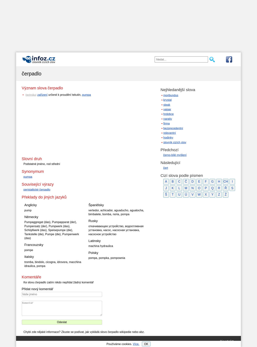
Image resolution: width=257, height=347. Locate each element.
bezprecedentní (173, 128)
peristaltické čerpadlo (37, 189)
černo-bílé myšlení (175, 155)
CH (225, 181)
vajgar (167, 109)
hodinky (168, 137)
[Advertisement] (128, 25)
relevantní (169, 132)
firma (166, 123)
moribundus (170, 95)
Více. (136, 344)
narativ (167, 118)
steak (166, 104)
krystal (167, 99)
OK (146, 344)
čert (165, 167)
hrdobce (168, 114)
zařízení (42, 94)
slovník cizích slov (174, 142)
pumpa (86, 94)
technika (31, 94)
